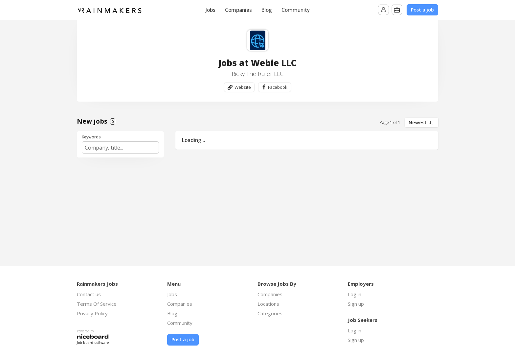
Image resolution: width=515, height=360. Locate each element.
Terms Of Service (97, 304)
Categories (270, 313)
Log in (354, 294)
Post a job (422, 10)
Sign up (356, 304)
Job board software (93, 343)
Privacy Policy (92, 313)
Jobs (210, 9)
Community (295, 9)
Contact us (89, 294)
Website (242, 87)
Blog (266, 9)
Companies (238, 9)
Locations (268, 304)
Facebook (278, 87)
